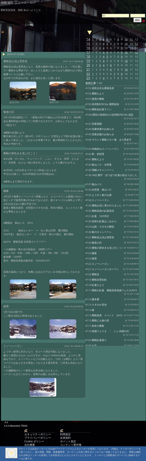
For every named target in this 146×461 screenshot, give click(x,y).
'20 (88, 65)
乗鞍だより (98, 93)
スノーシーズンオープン (105, 269)
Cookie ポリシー (34, 441)
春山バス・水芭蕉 (102, 164)
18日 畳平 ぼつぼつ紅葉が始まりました (114, 175)
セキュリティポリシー (37, 434)
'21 (88, 70)
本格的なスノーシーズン (105, 148)
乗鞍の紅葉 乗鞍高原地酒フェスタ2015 (114, 290)
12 (136, 44)
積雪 (94, 258)
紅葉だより (98, 285)
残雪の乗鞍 (98, 99)
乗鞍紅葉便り (99, 340)
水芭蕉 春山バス (102, 189)
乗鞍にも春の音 (100, 320)
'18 (88, 57)
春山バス (97, 184)
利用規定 (65, 434)
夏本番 (95, 299)
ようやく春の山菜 (102, 195)
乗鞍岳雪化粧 (99, 279)
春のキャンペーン (102, 232)
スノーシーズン (100, 200)
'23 (88, 78)
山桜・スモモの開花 (103, 226)
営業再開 (97, 124)
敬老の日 (97, 242)
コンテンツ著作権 (70, 445)
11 (131, 39)
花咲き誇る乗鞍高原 (103, 88)
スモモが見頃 (99, 304)
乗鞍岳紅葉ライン (102, 109)
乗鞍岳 (95, 274)
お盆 (94, 345)
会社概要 (29, 445)
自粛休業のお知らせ (103, 129)
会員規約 (65, 437)
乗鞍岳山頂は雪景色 (103, 237)
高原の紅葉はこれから (104, 221)
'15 (88, 44)
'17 (88, 52)
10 (126, 39)
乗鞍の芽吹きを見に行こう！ (108, 247)
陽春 (94, 253)
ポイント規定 (68, 441)
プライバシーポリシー (37, 437)
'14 (88, 39)
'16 (88, 48)
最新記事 (90, 83)
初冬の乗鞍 (98, 325)
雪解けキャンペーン (103, 170)
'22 (88, 74)
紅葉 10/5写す (100, 216)
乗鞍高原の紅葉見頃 (103, 210)
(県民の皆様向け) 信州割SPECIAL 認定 (112, 114)
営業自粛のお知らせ (103, 134)
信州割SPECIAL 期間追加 (105, 104)
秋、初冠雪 (98, 154)
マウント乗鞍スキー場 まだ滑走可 (111, 139)
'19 (88, 61)
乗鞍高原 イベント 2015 (107, 315)
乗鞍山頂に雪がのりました (106, 205)
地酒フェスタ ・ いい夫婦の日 (110, 331)
